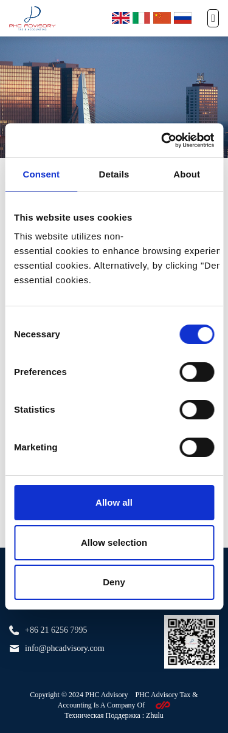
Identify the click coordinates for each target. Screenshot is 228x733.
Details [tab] (114, 174)
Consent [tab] (41, 174)
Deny (114, 582)
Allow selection (114, 542)
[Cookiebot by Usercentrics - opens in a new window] (162, 140)
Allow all (114, 502)
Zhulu (155, 715)
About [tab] (186, 174)
